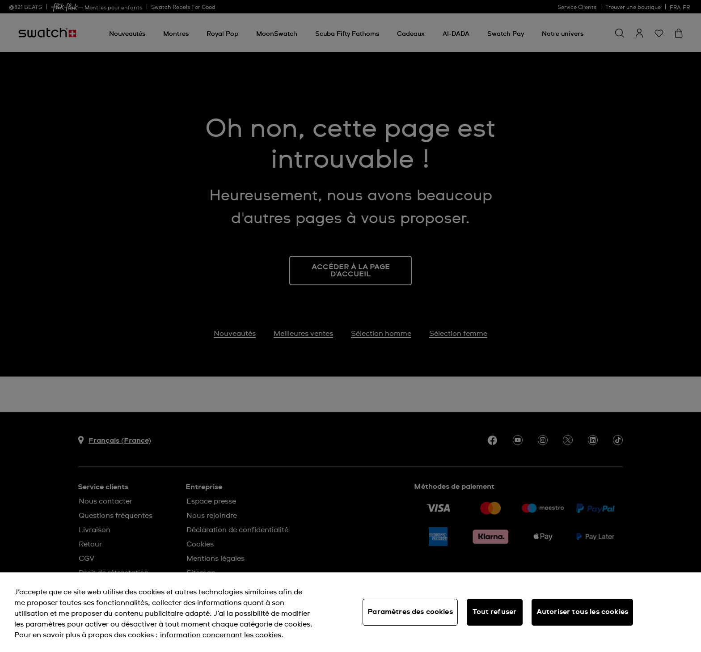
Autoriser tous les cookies (582, 611)
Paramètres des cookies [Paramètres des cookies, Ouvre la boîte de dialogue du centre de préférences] (410, 611)
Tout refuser (494, 611)
